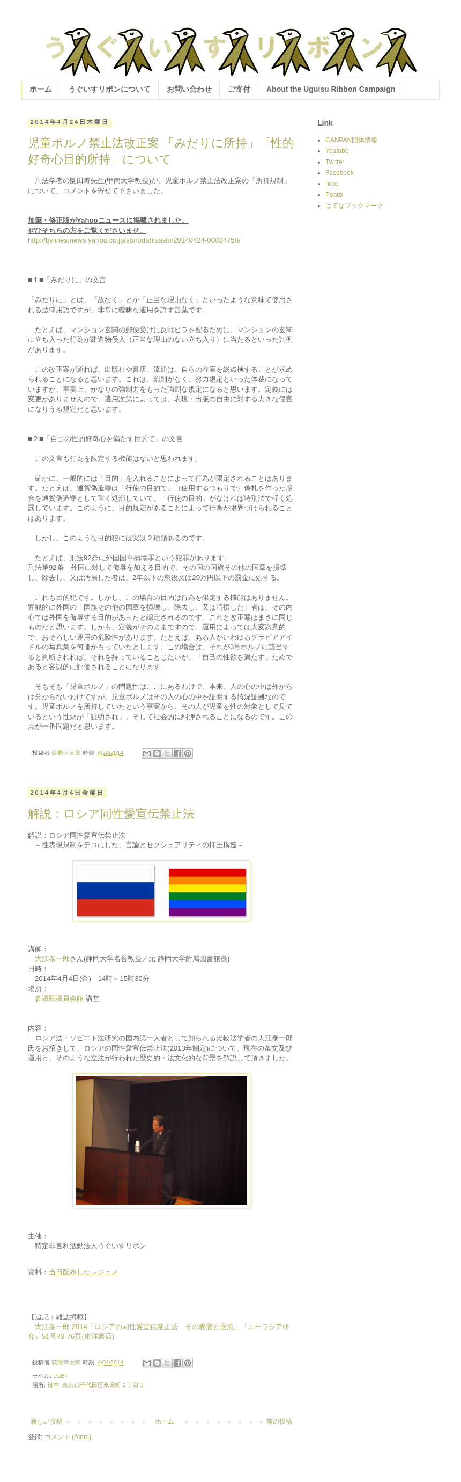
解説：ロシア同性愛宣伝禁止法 (111, 813)
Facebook (339, 173)
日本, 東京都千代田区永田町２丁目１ (96, 1385)
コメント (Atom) (67, 1437)
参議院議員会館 (59, 998)
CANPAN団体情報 (351, 140)
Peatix (334, 195)
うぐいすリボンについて (109, 89)
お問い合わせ (189, 89)
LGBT (60, 1376)
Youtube (337, 151)
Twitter (334, 162)
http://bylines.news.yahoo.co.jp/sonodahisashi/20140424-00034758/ (134, 240)
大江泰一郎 (52, 959)
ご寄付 (239, 89)
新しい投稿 (47, 1421)
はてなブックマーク (354, 205)
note (331, 183)
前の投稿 (279, 1421)
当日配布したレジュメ (83, 1272)
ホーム (40, 89)
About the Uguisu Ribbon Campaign (330, 89)
